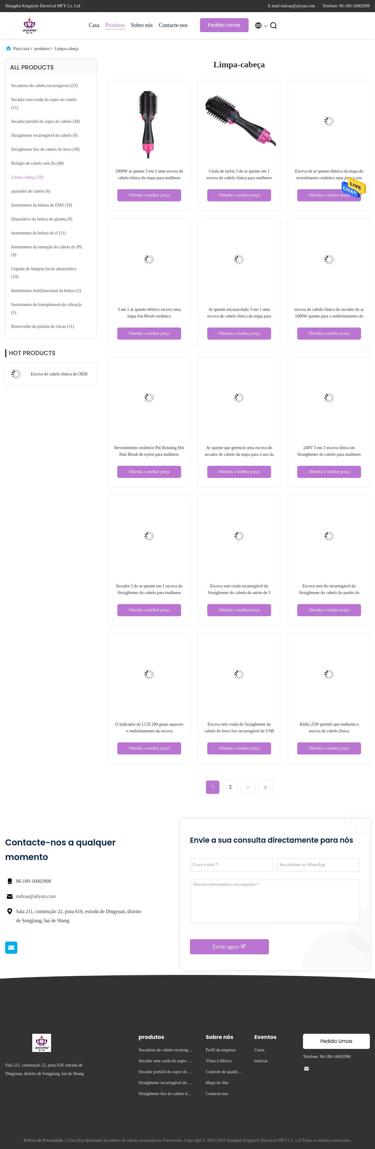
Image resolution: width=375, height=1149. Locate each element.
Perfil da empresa (221, 1050)
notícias (261, 1061)
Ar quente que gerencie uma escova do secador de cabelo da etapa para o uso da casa (239, 454)
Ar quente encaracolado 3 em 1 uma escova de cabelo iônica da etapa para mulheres (239, 316)
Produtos (115, 25)
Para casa (21, 48)
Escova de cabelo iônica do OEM (59, 374)
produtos (41, 48)
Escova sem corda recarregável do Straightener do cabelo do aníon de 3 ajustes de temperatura (239, 593)
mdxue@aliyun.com (36, 896)
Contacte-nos (173, 25)
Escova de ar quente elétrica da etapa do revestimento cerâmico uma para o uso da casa (329, 178)
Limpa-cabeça (66, 48)
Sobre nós (142, 25)
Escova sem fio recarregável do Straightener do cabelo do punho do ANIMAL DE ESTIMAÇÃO (329, 593)
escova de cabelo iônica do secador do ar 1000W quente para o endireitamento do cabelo (329, 316)
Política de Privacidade (43, 1140)
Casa (94, 25)
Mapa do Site (217, 1082)
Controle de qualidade (223, 1073)
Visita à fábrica (219, 1061)
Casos (259, 1050)
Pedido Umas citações (224, 27)
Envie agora (229, 946)
